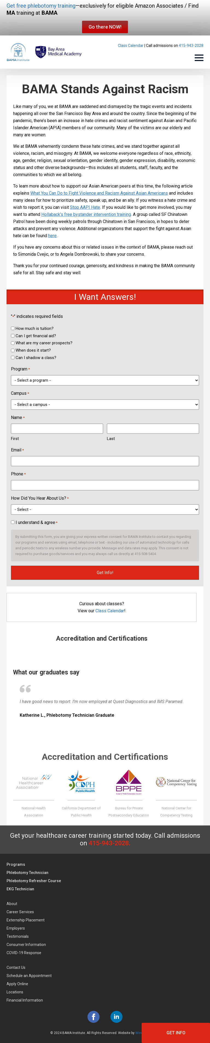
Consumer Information (26, 944)
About (12, 904)
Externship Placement (26, 920)
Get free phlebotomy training (41, 5)
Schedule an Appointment (29, 975)
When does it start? (33, 350)
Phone (18, 474)
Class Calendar (131, 45)
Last (111, 438)
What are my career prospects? (44, 342)
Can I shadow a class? (36, 357)
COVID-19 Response (24, 953)
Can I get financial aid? (36, 335)
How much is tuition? (35, 328)
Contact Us (16, 967)
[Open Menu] (199, 57)
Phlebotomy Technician (27, 872)
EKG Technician (20, 889)
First (15, 438)
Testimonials (18, 936)
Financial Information (25, 1000)
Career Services (20, 912)
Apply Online (17, 984)
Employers (16, 928)
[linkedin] (116, 1017)
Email (17, 450)
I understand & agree (36, 522)
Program (20, 369)
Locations (15, 992)
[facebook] (94, 1017)
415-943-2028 (191, 45)
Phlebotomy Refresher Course (34, 881)
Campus (20, 393)
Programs (16, 864)
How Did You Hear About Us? (40, 498)
